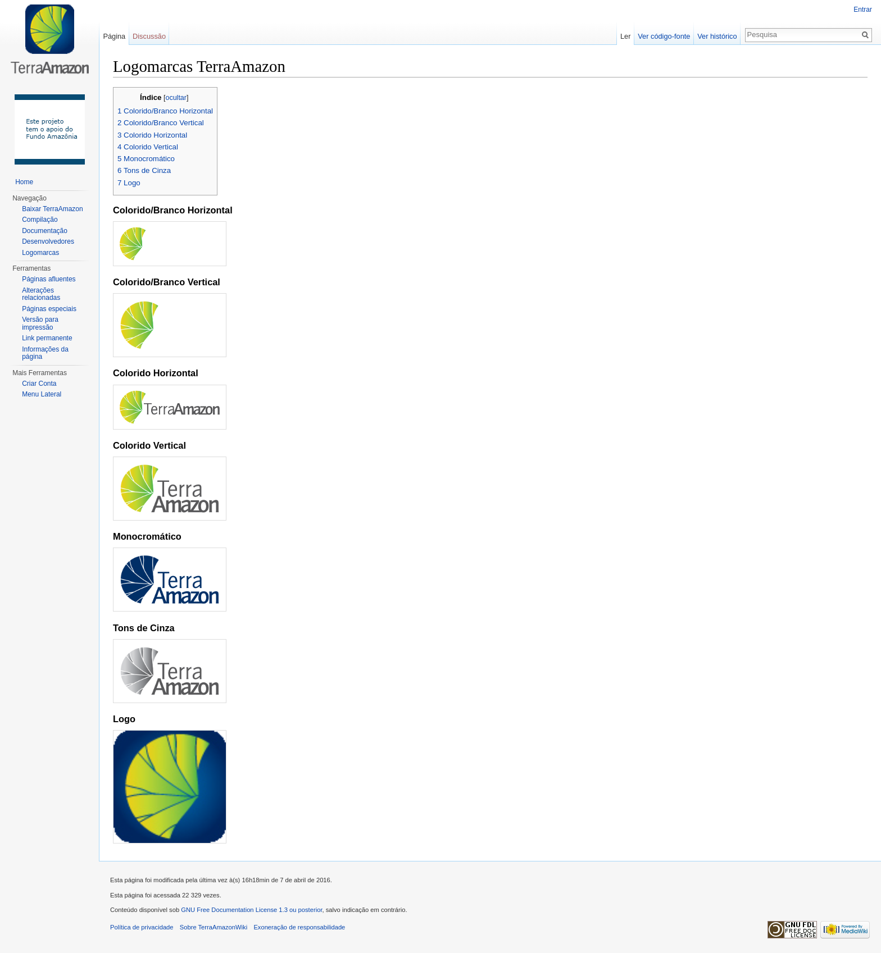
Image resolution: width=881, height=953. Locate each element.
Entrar (862, 9)
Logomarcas (40, 253)
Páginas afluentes (48, 279)
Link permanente (47, 338)
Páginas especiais (49, 309)
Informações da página (45, 353)
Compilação (39, 220)
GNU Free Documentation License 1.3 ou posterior (251, 909)
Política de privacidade (142, 927)
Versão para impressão (40, 323)
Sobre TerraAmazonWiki (213, 927)
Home (24, 182)
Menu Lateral (41, 394)
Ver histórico (717, 36)
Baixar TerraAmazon (52, 209)
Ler (625, 36)
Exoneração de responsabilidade (299, 927)
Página (114, 36)
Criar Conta (39, 383)
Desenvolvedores (48, 241)
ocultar (176, 98)
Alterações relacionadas (41, 294)
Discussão (149, 36)
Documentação (44, 231)
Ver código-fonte (664, 36)
